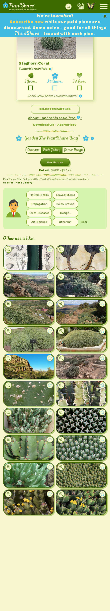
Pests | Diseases (39, 212)
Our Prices (55, 162)
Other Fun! (65, 221)
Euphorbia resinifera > (77, 179)
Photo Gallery (51, 150)
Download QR (43, 125)
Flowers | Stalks (39, 194)
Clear (84, 221)
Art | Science (39, 221)
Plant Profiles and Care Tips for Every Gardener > (41, 179)
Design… (65, 212)
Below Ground (65, 203)
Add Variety (66, 125)
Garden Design (73, 150)
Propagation (39, 203)
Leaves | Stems (65, 194)
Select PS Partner (55, 109)
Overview (34, 150)
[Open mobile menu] (104, 6)
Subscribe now (27, 21)
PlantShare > (9, 179)
